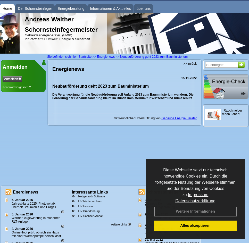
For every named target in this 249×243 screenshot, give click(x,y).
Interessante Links (90, 192)
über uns (144, 8)
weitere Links (120, 224)
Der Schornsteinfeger (35, 8)
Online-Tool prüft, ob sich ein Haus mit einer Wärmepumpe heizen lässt (36, 234)
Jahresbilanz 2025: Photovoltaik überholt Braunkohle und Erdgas (34, 205)
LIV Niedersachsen (90, 201)
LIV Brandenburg (88, 211)
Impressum (198, 194)
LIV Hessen (85, 206)
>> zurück (190, 63)
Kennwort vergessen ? (17, 87)
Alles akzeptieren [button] (195, 225)
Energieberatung (71, 8)
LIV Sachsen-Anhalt (90, 215)
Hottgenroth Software (91, 196)
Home (7, 8)
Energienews (25, 192)
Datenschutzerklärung (195, 201)
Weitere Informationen (195, 211)
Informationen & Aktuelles (110, 8)
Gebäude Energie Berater (179, 118)
